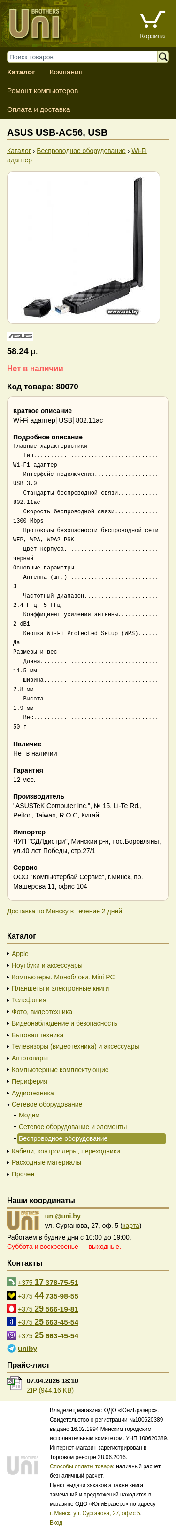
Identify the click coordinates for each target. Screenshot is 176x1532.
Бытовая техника (37, 1035)
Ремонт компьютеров (42, 91)
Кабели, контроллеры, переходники (66, 1151)
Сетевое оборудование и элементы (73, 1127)
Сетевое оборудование (47, 1104)
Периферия (29, 1081)
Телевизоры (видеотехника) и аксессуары (75, 1046)
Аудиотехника (33, 1093)
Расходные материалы (46, 1162)
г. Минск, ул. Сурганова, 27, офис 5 (95, 1513)
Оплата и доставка (38, 109)
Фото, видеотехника (42, 1011)
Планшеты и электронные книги (60, 988)
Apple (20, 953)
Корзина (152, 36)
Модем (29, 1115)
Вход (56, 1522)
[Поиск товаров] (87, 57)
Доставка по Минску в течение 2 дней (64, 911)
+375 (48, 1282)
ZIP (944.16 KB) (50, 1390)
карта (130, 1225)
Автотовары (30, 1058)
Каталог (21, 72)
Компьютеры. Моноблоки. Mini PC (63, 977)
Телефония (29, 1000)
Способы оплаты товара (81, 1466)
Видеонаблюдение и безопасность (64, 1023)
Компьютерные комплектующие (60, 1069)
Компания (65, 72)
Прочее (23, 1174)
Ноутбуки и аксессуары (47, 965)
